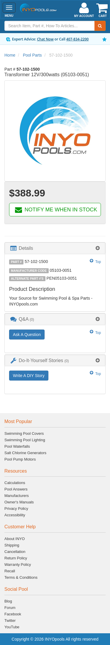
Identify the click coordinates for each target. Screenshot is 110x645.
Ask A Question (27, 334)
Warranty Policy (17, 564)
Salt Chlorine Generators (25, 453)
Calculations (14, 483)
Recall (9, 571)
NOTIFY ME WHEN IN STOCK (55, 210)
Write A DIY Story (29, 375)
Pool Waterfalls (17, 446)
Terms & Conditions (21, 577)
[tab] (55, 248)
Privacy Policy (16, 508)
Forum (10, 607)
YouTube (11, 627)
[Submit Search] (100, 26)
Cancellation (15, 551)
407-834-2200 (77, 39)
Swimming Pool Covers (24, 433)
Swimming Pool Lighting (24, 440)
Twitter (10, 620)
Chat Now (45, 39)
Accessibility (14, 515)
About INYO (14, 539)
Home (9, 55)
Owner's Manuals (19, 502)
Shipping (11, 545)
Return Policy (15, 558)
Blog (8, 601)
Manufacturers (16, 495)
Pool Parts (32, 55)
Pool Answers (16, 489)
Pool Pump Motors (20, 459)
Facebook (12, 614)
